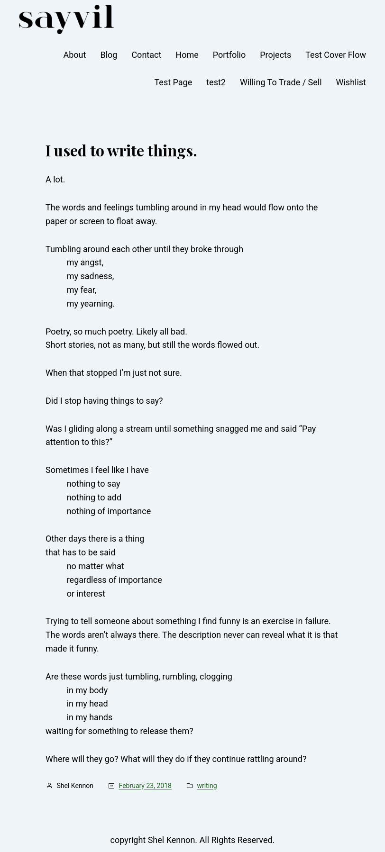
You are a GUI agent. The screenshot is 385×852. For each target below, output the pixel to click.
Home (186, 55)
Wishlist (351, 82)
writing (207, 785)
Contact (146, 55)
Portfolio (229, 55)
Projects (275, 55)
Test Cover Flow (335, 55)
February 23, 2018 (145, 785)
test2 (216, 82)
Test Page (173, 82)
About (75, 55)
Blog (108, 55)
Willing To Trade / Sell (281, 82)
